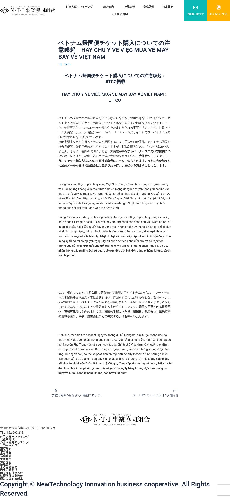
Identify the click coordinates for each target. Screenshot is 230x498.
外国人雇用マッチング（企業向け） (14, 437)
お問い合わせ (8, 469)
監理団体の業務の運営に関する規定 (11, 477)
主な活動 (6, 452)
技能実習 (129, 7)
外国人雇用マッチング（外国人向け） (14, 442)
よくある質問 (120, 15)
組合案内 (109, 7)
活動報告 (6, 455)
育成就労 (147, 7)
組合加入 (6, 449)
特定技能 (165, 7)
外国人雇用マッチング (81, 7)
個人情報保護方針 (11, 472)
